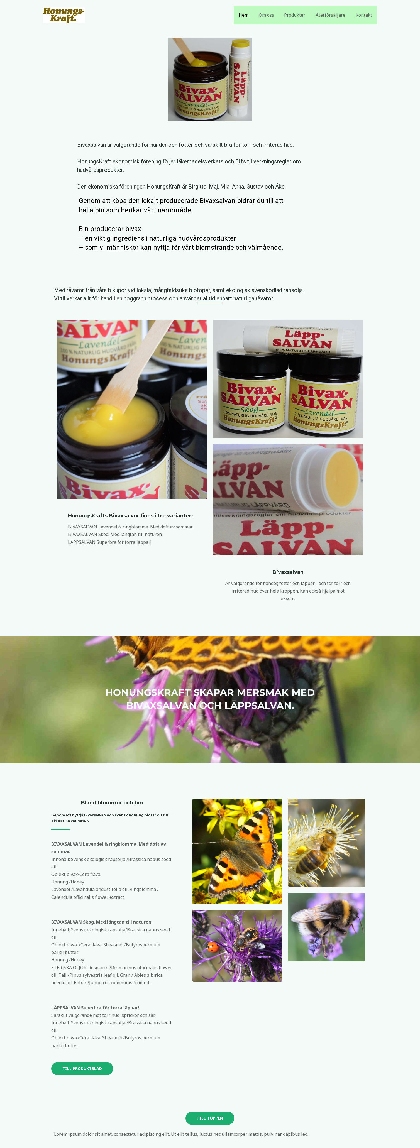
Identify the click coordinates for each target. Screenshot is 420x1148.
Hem (249, 15)
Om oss (271, 15)
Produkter (298, 15)
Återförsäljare (332, 15)
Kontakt (364, 15)
